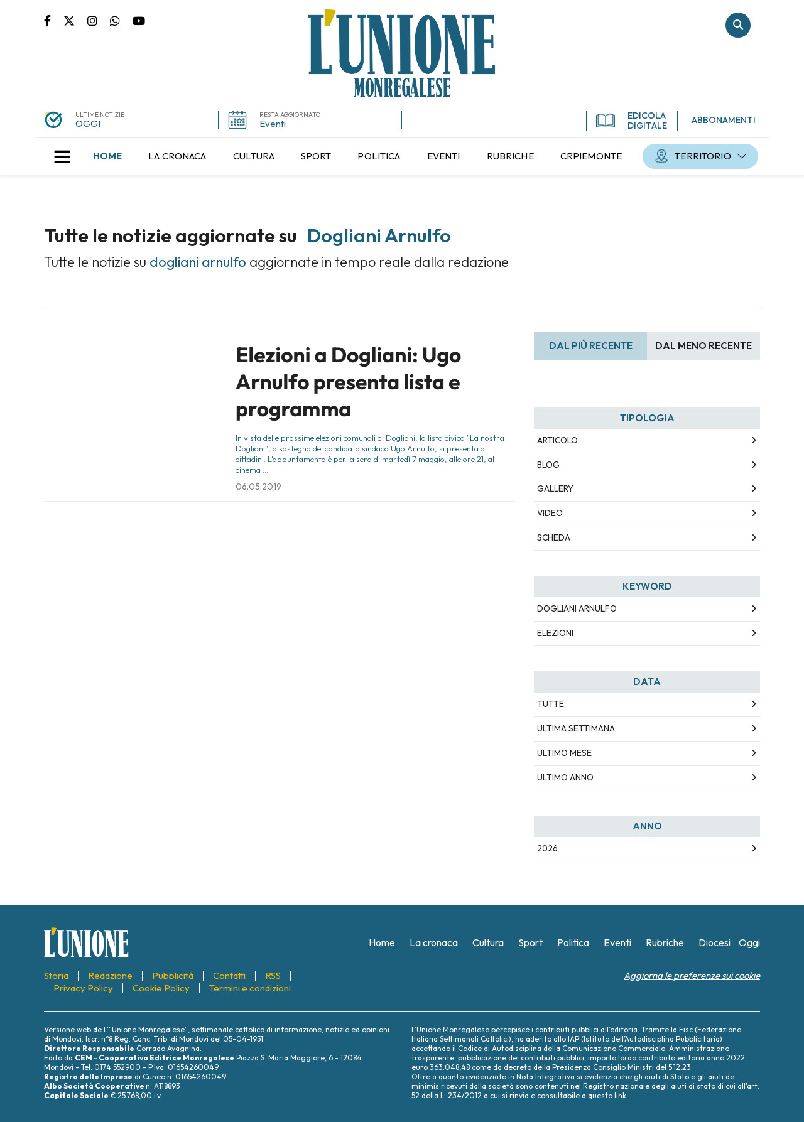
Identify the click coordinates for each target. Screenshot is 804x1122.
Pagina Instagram (98, 20)
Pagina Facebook (53, 20)
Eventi (272, 123)
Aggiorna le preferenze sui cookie (692, 975)
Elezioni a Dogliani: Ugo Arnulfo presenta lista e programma (348, 382)
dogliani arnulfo (577, 608)
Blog (548, 464)
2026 (547, 848)
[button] (62, 156)
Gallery (555, 488)
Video (550, 513)
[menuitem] (107, 156)
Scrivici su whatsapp (121, 20)
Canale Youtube (139, 20)
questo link (607, 1095)
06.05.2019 (258, 486)
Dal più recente (591, 346)
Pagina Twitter (75, 20)
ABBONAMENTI (724, 120)
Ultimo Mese (564, 752)
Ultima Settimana (576, 728)
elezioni (555, 633)
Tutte (550, 703)
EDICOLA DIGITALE (631, 121)
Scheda (553, 537)
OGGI (87, 123)
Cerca (738, 25)
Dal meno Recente (703, 346)
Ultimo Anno (565, 777)
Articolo (557, 440)
